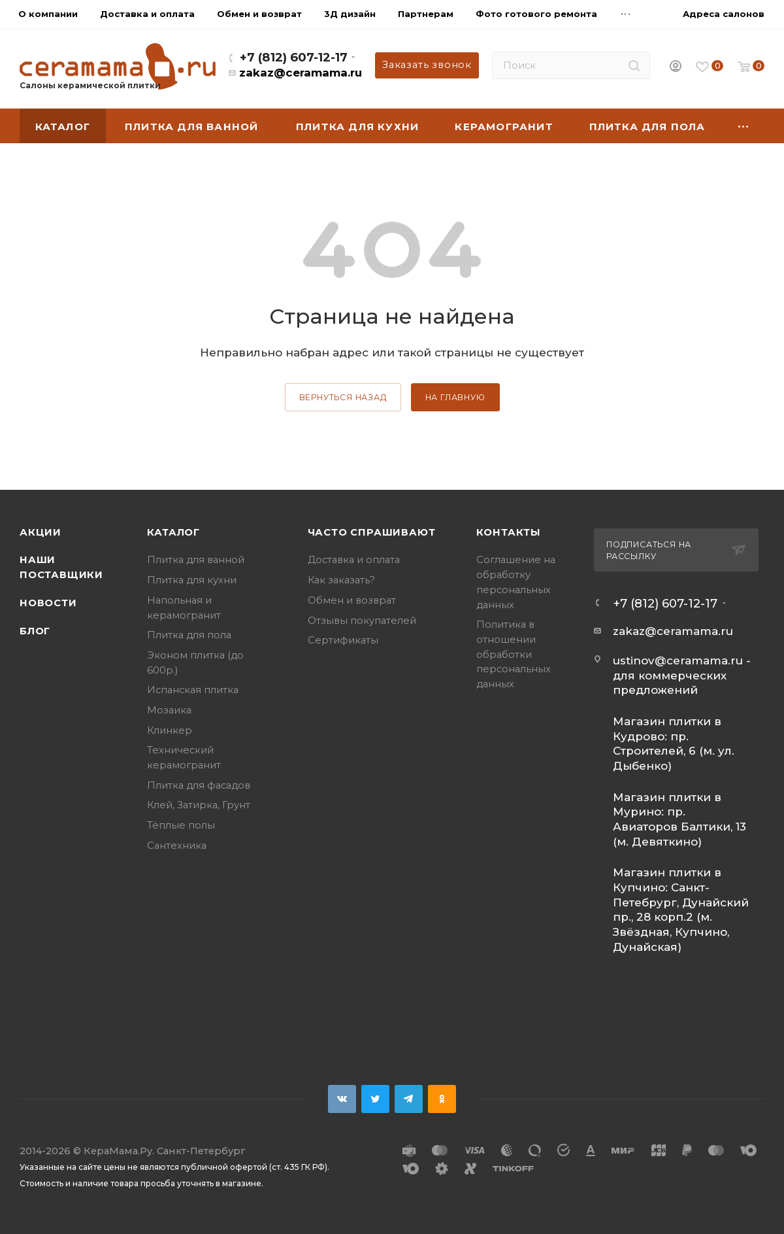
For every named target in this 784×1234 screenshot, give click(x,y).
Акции (40, 532)
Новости (48, 603)
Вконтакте (342, 1099)
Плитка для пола (189, 635)
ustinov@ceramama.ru (678, 660)
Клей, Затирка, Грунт (198, 805)
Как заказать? (341, 580)
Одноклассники (442, 1099)
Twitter (375, 1099)
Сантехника (176, 845)
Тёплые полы (181, 825)
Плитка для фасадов (198, 785)
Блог (35, 631)
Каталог (173, 532)
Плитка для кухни (192, 580)
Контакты (508, 532)
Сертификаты (343, 640)
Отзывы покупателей (362, 620)
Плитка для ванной (195, 560)
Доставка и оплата (354, 560)
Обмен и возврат (352, 600)
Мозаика (169, 710)
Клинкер (169, 730)
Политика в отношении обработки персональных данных (513, 654)
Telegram (409, 1099)
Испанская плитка (192, 690)
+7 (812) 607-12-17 (294, 57)
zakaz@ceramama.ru (300, 72)
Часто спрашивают (372, 532)
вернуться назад (343, 397)
